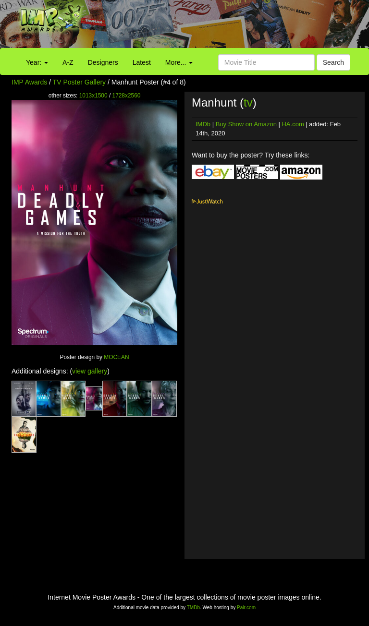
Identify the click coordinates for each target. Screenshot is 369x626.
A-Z (68, 62)
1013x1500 (93, 95)
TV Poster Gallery (79, 82)
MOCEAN (116, 357)
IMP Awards (29, 82)
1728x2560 (126, 95)
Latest (142, 62)
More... (179, 62)
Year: (37, 62)
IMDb (203, 124)
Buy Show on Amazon (246, 124)
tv (248, 102)
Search (333, 62)
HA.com (293, 124)
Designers (103, 62)
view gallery (89, 371)
